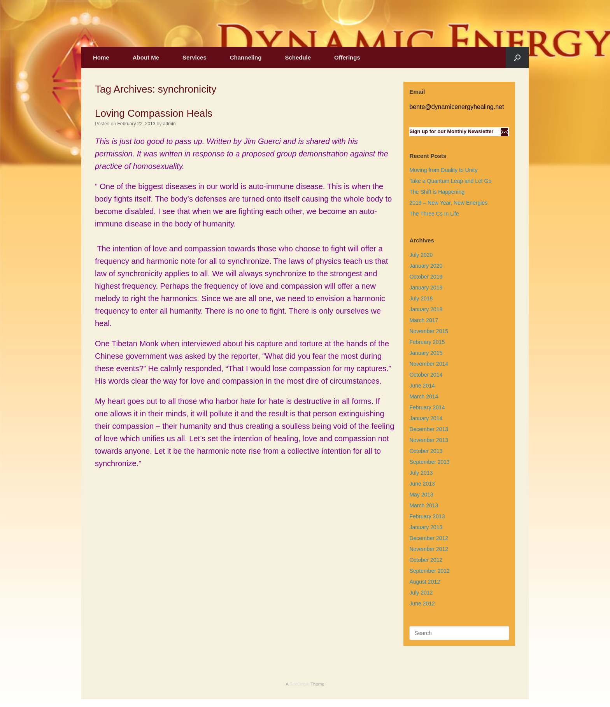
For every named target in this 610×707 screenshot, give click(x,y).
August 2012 (424, 582)
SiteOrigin (299, 684)
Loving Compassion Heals (153, 113)
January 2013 (425, 527)
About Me (146, 57)
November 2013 (428, 440)
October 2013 (425, 451)
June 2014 (422, 385)
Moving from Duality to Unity (443, 170)
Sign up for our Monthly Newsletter (451, 131)
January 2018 (425, 309)
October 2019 (425, 277)
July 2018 (421, 298)
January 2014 (425, 418)
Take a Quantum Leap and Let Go (450, 181)
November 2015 (428, 331)
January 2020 (425, 266)
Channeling (246, 57)
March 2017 (423, 320)
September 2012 (429, 571)
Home (101, 57)
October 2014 (425, 375)
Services (194, 57)
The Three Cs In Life (434, 214)
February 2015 (427, 342)
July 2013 (421, 473)
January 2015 (425, 353)
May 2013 (421, 494)
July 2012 (421, 592)
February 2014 (427, 407)
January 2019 (425, 287)
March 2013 (423, 505)
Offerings (347, 57)
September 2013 (429, 462)
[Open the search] (517, 57)
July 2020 (421, 255)
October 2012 (425, 560)
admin (169, 123)
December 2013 (428, 429)
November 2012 (428, 549)
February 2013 (427, 516)
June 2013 (422, 484)
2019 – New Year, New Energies (448, 203)
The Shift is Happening (437, 192)
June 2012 (422, 603)
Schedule (298, 57)
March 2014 (423, 396)
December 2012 (428, 538)
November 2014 (428, 364)
